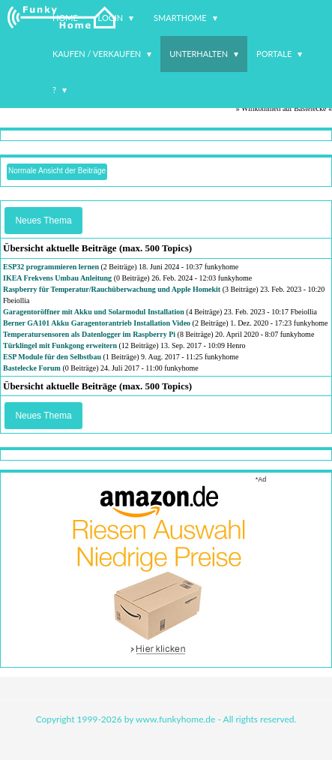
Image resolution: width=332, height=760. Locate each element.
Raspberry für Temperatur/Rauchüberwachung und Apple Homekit (111, 289)
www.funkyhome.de (175, 719)
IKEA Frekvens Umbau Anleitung (57, 278)
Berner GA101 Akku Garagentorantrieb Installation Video (96, 323)
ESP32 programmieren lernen (51, 267)
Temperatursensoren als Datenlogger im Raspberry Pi (89, 334)
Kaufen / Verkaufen (96, 54)
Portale (274, 54)
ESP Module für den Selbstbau (52, 357)
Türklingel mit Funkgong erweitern (60, 345)
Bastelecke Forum (32, 368)
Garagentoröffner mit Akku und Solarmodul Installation (93, 312)
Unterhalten (198, 54)
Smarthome (180, 18)
